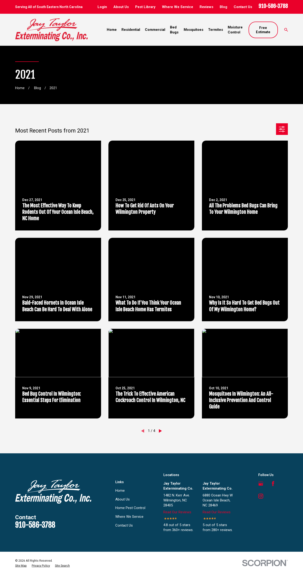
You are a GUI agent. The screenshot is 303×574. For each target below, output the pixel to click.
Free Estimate (263, 30)
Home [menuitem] (112, 30)
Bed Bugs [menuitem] (174, 29)
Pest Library (145, 7)
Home (120, 490)
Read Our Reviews (177, 512)
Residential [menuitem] (130, 30)
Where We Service (177, 7)
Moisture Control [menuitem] (235, 29)
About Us (121, 7)
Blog (223, 7)
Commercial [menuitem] (155, 30)
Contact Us (243, 7)
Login (102, 7)
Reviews (206, 7)
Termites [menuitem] (215, 30)
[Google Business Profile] (260, 483)
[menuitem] (21, 566)
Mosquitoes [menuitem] (193, 30)
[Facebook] (273, 483)
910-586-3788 (273, 6)
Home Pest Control (130, 508)
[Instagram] (260, 496)
